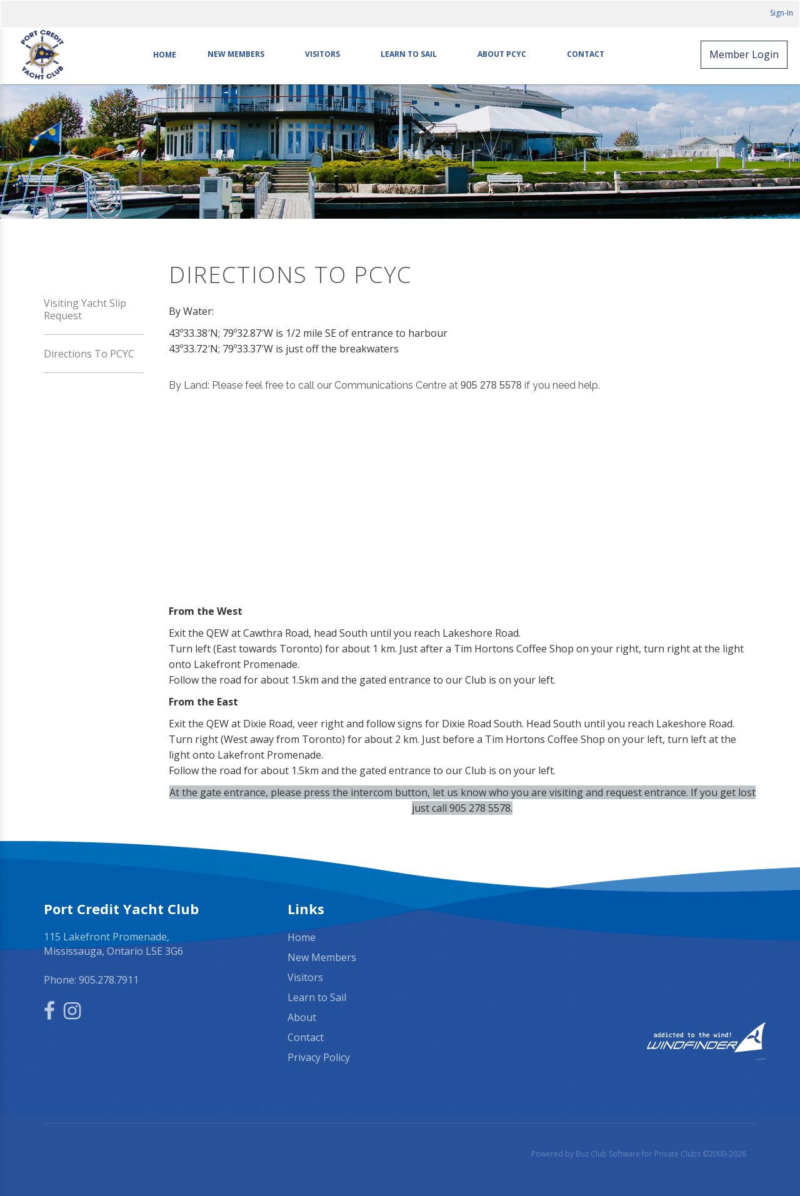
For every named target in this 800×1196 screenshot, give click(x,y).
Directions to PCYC (89, 354)
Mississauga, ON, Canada (643, 938)
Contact (585, 54)
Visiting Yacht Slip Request (85, 309)
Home (164, 54)
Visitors (322, 54)
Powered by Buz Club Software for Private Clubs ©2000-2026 (638, 1154)
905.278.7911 (109, 980)
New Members (236, 54)
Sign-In (781, 12)
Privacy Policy (319, 1057)
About (302, 1017)
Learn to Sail (409, 54)
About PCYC (502, 54)
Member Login (744, 54)
